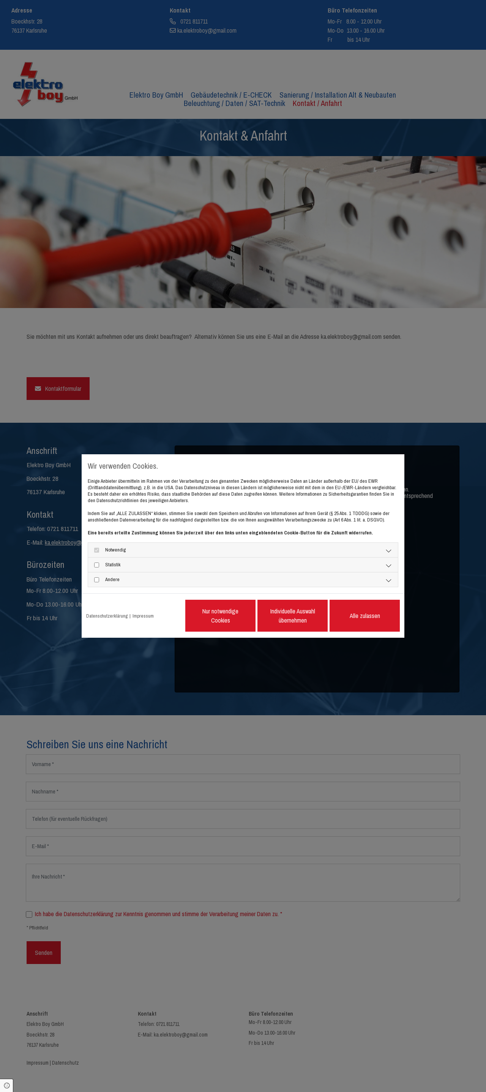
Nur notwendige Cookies (220, 615)
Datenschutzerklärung (107, 616)
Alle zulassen (365, 616)
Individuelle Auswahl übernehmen (292, 615)
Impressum (143, 616)
